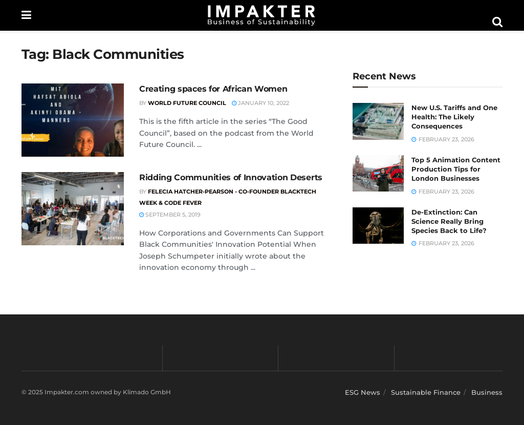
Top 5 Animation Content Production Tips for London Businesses (455, 169)
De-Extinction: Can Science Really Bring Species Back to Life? (449, 221)
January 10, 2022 (260, 103)
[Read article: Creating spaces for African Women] (72, 120)
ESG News (362, 392)
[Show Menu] (26, 15)
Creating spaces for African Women (213, 89)
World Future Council (187, 103)
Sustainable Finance (426, 392)
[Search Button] (497, 22)
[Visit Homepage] (261, 15)
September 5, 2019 (170, 214)
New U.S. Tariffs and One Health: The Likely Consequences (454, 116)
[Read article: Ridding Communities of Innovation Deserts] (72, 208)
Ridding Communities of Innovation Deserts (230, 177)
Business (487, 392)
